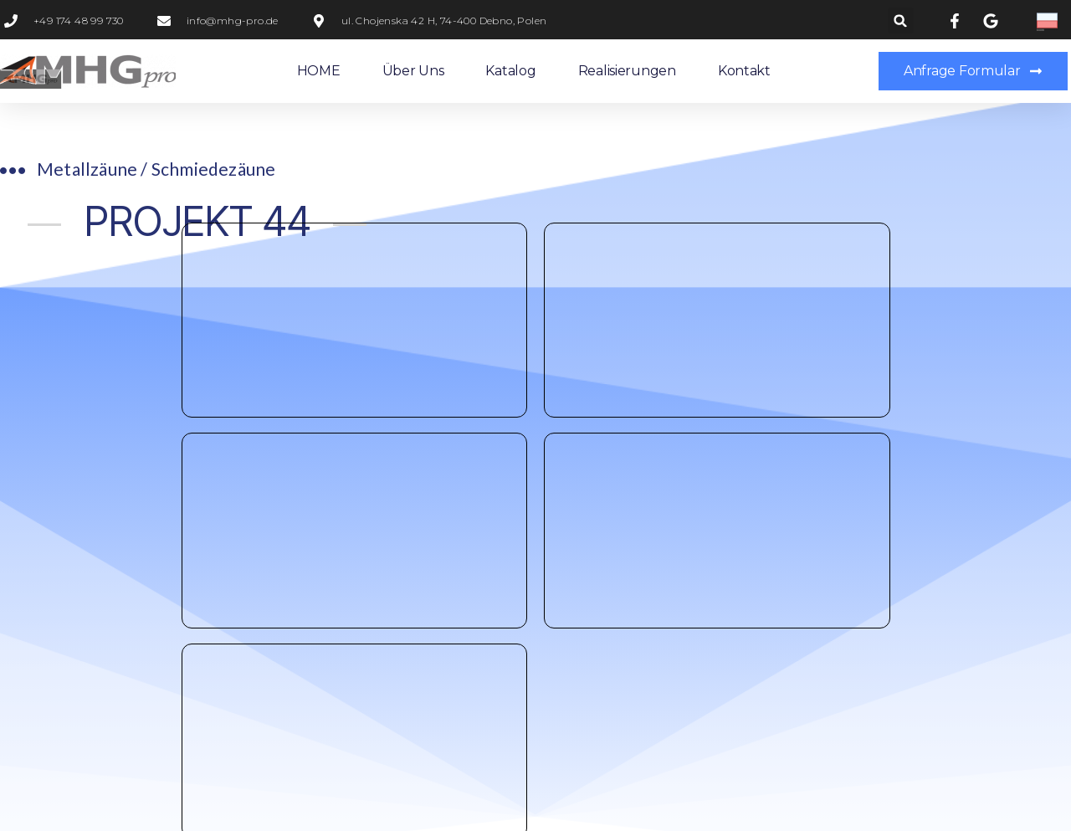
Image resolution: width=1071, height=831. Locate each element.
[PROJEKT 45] (1018, 260)
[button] (901, 20)
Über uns (413, 71)
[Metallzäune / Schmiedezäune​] (12, 170)
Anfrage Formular (652, 324)
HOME (319, 71)
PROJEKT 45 (945, 260)
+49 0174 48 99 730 (416, 324)
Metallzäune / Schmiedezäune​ (156, 168)
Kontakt (744, 71)
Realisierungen (627, 71)
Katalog (510, 71)
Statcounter (40, 814)
